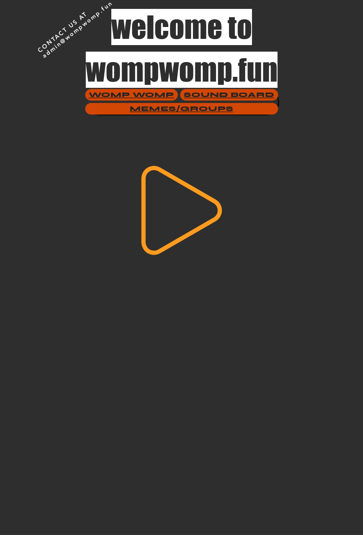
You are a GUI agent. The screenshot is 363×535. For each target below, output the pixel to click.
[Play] (181, 210)
